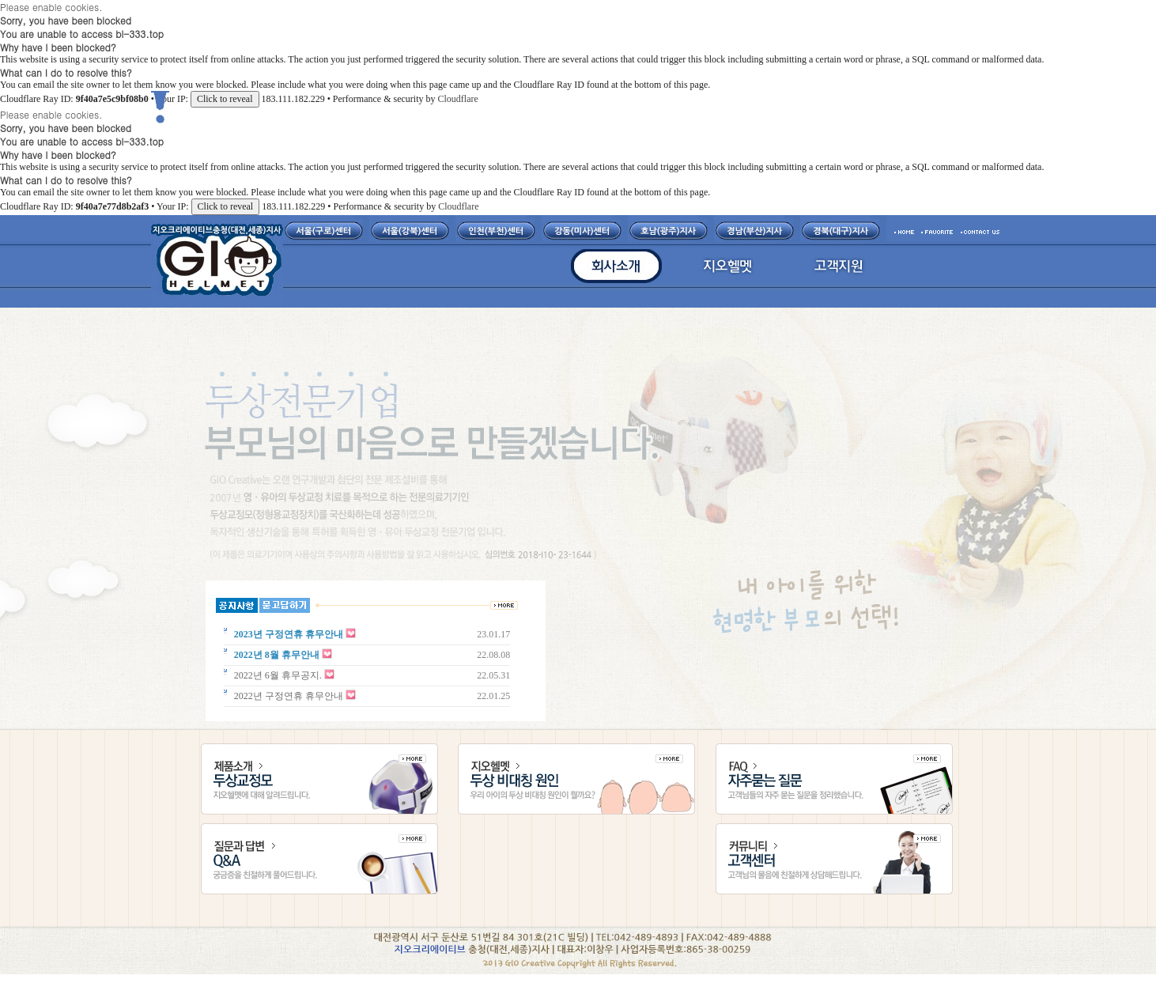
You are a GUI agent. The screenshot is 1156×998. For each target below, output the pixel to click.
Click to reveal (225, 98)
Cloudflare (457, 98)
